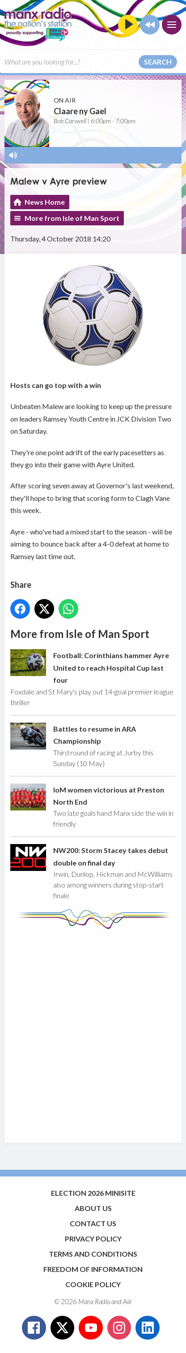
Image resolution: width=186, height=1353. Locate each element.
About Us (93, 1208)
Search (158, 61)
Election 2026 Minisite (93, 1193)
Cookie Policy (93, 1284)
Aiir (127, 1301)
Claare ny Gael (80, 111)
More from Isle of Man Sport (72, 218)
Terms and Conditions (93, 1254)
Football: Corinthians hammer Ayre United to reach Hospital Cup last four (111, 668)
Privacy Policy (93, 1238)
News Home (45, 202)
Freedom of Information (93, 1269)
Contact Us (93, 1223)
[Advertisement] (93, 1032)
